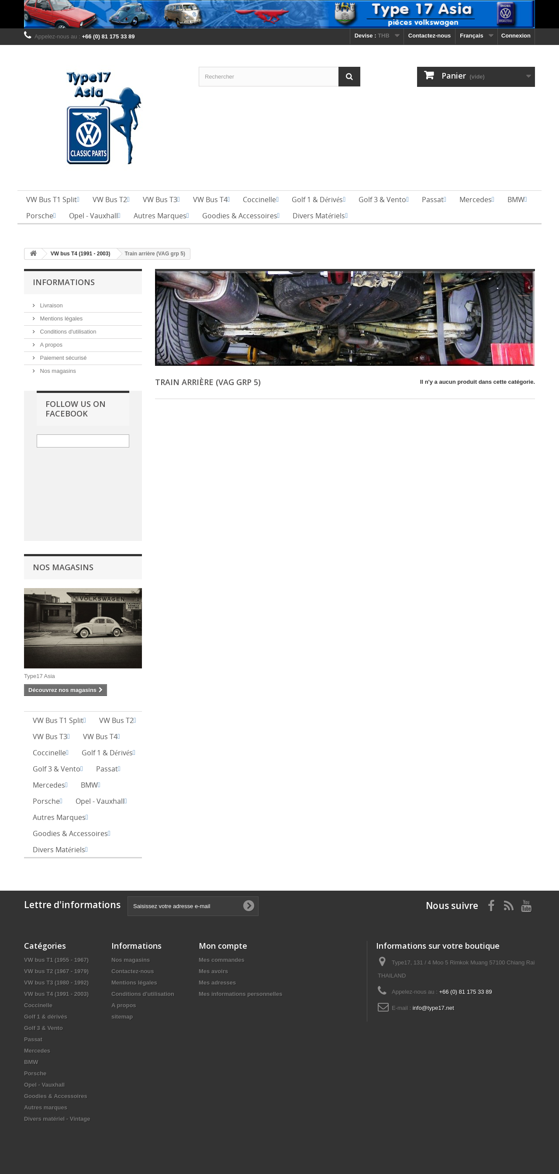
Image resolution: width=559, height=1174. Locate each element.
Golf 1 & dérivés (45, 1016)
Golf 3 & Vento (43, 1028)
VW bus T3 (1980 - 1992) (56, 982)
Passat (33, 1039)
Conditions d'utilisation (67, 331)
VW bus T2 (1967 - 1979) (56, 971)
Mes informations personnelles (240, 994)
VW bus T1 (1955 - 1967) (56, 960)
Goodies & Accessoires (55, 1096)
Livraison (50, 305)
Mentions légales (60, 318)
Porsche (35, 1073)
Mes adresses (217, 982)
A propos (50, 344)
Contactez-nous (429, 35)
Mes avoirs (213, 971)
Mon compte (223, 945)
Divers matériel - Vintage (57, 1118)
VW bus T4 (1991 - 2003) (56, 994)
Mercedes (37, 1050)
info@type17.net (433, 1008)
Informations (64, 282)
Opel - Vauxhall (44, 1084)
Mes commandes (222, 960)
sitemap (122, 1016)
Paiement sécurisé (62, 358)
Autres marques (45, 1107)
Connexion (516, 35)
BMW (31, 1062)
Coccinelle (38, 1005)
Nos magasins (57, 371)
